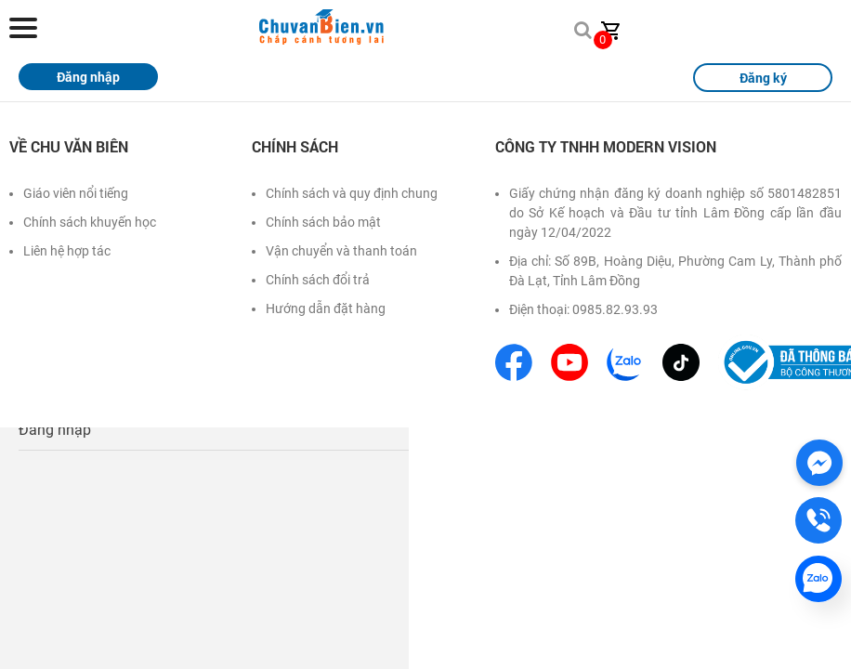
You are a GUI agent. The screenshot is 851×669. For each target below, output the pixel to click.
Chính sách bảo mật (323, 222)
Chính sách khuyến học (89, 222)
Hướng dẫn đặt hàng (326, 308)
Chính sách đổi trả (318, 279)
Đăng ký (763, 77)
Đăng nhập (55, 430)
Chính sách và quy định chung (352, 193)
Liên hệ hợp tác (67, 250)
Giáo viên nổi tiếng (75, 193)
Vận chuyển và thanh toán (341, 250)
